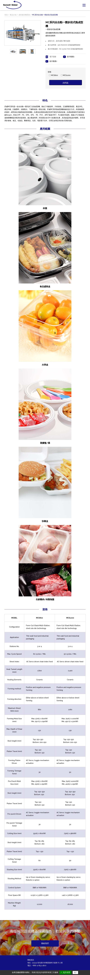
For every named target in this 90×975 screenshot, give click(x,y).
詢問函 (65, 83)
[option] (13, 51)
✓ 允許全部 (65, 972)
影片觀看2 (53, 61)
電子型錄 (53, 57)
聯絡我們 (45, 943)
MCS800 (54, 75)
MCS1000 (67, 75)
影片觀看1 (70, 57)
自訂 (75, 972)
